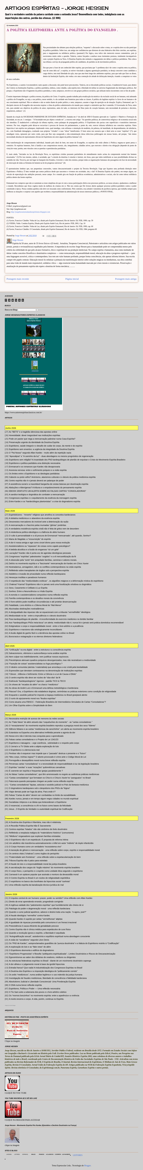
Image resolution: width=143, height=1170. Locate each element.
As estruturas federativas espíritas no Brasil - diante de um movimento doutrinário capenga (50, 961)
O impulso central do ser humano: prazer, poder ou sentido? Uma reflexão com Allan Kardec (50, 898)
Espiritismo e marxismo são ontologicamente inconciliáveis (35, 629)
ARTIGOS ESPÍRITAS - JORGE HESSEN (57, 8)
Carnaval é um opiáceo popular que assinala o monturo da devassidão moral (43, 874)
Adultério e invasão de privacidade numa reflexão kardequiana (37, 574)
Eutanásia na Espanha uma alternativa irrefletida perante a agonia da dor (42, 732)
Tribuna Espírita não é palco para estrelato (28, 860)
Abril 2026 (9, 646)
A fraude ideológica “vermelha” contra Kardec (29, 915)
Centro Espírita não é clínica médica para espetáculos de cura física (40, 929)
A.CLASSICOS (49, 1154)
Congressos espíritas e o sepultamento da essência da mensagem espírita (43, 498)
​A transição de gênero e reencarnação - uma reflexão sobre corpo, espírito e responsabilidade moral (54, 850)
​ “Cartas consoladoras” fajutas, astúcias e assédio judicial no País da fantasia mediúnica (49, 785)
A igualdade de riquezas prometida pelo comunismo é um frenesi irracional (42, 922)
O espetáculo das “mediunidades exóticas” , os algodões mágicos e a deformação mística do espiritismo (56, 581)
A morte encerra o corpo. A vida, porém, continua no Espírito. (36, 999)
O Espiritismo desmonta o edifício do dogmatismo (31, 950)
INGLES (33, 1154)
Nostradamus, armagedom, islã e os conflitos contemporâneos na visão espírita (45, 567)
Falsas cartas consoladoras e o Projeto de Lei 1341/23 (33, 739)
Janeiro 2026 (11, 894)
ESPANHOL (25, 1154)
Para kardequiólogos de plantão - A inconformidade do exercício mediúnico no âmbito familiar (51, 619)
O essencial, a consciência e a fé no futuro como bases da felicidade (40, 805)
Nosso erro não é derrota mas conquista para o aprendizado (36, 736)
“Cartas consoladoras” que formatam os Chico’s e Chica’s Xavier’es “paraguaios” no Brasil (50, 778)
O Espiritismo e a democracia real (24, 750)
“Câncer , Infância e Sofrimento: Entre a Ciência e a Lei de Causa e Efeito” (42, 674)
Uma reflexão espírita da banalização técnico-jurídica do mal (36, 885)
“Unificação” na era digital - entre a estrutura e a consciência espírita (40, 650)
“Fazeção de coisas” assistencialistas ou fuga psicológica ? (35, 664)
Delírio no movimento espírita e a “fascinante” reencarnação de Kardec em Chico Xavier (48, 563)
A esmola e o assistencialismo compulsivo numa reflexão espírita (38, 595)
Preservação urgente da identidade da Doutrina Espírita (34, 442)
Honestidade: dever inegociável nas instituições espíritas (34, 435)
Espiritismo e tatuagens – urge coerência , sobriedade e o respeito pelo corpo (44, 743)
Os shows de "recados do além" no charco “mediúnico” (34, 684)
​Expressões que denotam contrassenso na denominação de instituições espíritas (45, 670)
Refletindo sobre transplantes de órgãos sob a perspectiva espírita (39, 570)
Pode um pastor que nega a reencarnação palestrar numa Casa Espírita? (42, 439)
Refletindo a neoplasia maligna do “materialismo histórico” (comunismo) (41, 833)
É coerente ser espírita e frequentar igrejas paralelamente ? (36, 771)
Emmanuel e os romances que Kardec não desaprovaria (34, 467)
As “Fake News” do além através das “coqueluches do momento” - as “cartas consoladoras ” (50, 722)
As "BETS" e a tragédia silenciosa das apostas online (33, 432)
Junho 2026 (10, 428)
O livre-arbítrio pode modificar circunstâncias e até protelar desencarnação (42, 602)
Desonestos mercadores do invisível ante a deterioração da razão (38, 522)
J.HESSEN (9, 1154)
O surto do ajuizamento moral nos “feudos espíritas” (32, 698)
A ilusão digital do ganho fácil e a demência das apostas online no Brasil (41, 633)
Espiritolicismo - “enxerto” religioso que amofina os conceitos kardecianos (42, 515)
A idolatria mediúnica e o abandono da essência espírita (34, 518)
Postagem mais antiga (125, 279)
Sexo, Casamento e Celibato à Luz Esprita (28, 588)
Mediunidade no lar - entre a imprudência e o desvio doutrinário (37, 616)
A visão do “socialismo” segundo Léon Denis (29, 940)
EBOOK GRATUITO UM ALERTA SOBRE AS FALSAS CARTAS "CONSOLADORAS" (47, 491)
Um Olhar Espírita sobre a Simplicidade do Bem (30, 705)
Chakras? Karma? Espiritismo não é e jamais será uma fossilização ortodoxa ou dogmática (50, 584)
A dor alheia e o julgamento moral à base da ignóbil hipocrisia (37, 964)
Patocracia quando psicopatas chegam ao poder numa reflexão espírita (41, 781)
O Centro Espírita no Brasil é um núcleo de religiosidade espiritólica (39, 878)
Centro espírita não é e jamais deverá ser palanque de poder (36, 480)
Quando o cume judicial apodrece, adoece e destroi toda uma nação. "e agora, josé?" (47, 912)
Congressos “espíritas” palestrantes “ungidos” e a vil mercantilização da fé (42, 556)
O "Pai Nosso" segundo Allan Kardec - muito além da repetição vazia (40, 453)
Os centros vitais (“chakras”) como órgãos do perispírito (34, 853)
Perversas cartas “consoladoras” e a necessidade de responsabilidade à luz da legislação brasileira (54, 764)
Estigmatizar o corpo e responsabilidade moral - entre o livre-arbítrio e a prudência (46, 626)
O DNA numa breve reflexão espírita (25, 985)
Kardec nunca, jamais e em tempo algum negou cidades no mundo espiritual (43, 798)
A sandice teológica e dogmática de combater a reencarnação (37, 494)
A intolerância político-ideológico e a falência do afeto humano (37, 532)
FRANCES (41, 1154)
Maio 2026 (10, 511)
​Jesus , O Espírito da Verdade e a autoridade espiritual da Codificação (40, 809)
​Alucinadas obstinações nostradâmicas (26, 609)
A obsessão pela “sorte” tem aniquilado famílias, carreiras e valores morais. (43, 560)
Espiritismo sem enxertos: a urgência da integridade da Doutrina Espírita (42, 449)
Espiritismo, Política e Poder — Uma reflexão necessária (34, 988)
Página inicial (72, 279)
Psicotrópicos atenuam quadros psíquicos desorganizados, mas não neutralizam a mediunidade (52, 660)
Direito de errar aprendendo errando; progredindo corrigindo (36, 901)
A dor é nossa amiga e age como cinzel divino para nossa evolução (39, 542)
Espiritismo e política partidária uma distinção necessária (34, 463)
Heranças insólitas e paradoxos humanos (27, 577)
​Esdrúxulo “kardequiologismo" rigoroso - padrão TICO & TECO (37, 681)
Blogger (87, 1165)
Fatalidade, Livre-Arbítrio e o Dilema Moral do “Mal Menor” (35, 605)
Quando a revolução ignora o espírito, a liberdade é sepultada (37, 933)
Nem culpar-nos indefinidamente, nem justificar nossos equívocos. (39, 657)
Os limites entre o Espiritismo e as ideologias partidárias (34, 473)
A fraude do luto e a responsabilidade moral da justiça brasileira (37, 864)
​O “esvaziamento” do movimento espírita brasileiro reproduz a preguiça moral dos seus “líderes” (52, 725)
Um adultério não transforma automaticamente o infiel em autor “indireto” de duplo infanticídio (51, 843)
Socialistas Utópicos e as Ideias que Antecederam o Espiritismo (37, 802)
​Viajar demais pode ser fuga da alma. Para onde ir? (32, 792)
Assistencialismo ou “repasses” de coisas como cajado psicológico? (39, 546)
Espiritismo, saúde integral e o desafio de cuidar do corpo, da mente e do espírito (45, 446)
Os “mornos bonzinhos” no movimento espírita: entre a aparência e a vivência (44, 995)
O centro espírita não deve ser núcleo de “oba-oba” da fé (34, 677)
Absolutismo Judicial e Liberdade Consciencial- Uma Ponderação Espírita (42, 981)
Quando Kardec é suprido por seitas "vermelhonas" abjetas (35, 919)
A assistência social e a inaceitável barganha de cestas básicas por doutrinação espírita (48, 484)
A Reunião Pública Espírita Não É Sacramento (30, 826)
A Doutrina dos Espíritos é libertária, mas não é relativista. (35, 822)
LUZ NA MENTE (66, 1154)
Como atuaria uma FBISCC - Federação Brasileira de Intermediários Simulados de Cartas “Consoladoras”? (57, 702)
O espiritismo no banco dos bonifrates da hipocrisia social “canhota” (39, 881)
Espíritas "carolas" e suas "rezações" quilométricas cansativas (37, 767)
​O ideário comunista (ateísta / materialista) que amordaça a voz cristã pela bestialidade (48, 667)
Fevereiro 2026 (12, 818)
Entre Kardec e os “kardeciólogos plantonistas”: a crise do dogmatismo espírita (44, 501)
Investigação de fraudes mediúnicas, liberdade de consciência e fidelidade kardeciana (48, 978)
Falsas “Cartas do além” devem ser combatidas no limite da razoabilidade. (42, 795)
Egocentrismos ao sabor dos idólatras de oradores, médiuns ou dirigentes (42, 957)
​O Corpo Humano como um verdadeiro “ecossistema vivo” (35, 846)
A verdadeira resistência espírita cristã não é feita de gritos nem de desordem (44, 529)
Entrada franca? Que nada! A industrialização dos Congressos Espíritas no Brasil (45, 968)
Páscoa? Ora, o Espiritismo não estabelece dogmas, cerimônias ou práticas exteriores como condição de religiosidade (62, 691)
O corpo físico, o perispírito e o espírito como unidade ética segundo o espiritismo (46, 871)
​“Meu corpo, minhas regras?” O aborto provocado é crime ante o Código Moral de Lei (47, 757)
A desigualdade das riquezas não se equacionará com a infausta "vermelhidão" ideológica (49, 612)
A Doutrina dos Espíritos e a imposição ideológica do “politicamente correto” (43, 971)
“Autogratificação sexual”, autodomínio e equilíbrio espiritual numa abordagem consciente (49, 936)
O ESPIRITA (58, 1154)
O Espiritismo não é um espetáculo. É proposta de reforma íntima (38, 840)
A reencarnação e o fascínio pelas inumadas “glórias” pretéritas (37, 525)
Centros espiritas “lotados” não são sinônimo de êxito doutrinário (38, 829)
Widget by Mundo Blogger (10, 1005)
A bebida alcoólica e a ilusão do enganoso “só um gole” (34, 549)
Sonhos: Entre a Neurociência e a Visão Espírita (31, 591)
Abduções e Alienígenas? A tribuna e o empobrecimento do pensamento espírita (45, 487)
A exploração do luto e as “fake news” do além (30, 947)
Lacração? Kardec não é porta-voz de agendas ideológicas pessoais (40, 553)
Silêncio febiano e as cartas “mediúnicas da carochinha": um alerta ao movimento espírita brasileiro (54, 729)
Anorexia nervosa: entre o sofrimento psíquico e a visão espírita (38, 470)
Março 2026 (10, 715)
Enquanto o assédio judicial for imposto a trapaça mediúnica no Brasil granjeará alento (48, 695)
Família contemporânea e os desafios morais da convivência (36, 598)
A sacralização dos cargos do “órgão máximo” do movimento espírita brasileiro (44, 867)
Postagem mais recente (18, 279)
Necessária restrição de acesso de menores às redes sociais (36, 718)
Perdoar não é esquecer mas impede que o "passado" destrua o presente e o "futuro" (47, 753)
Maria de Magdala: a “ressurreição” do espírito (30, 539)
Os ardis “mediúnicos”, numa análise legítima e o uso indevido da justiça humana (45, 975)
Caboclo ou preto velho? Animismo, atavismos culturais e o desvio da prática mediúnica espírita (52, 477)
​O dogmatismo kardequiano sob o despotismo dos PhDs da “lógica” (39, 788)
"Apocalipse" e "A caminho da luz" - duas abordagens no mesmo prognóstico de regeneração (51, 456)
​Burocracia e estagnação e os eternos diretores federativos (35, 636)
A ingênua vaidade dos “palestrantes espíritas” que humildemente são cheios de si (46, 905)
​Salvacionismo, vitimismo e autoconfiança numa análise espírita (38, 653)
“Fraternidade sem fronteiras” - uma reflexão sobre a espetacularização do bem (45, 857)
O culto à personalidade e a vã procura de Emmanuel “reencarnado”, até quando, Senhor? (50, 535)
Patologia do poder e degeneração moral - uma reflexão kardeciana (39, 908)
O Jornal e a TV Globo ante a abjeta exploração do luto (34, 746)
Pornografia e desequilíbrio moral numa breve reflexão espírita (37, 760)
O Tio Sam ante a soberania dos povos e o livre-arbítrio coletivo (37, 992)
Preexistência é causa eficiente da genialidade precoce (34, 926)
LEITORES (17, 1154)
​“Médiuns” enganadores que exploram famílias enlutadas (34, 836)
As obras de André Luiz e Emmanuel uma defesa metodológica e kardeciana (43, 688)
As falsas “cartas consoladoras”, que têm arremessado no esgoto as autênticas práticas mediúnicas (54, 774)
